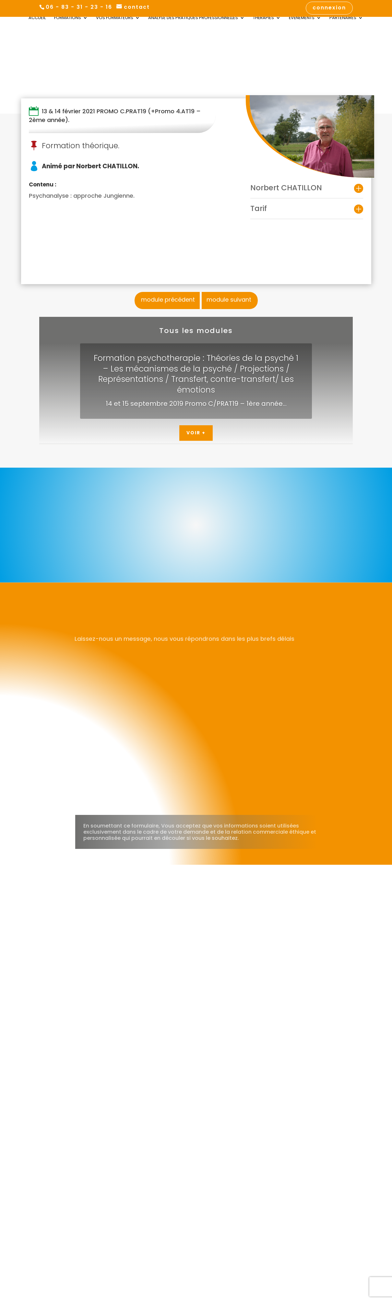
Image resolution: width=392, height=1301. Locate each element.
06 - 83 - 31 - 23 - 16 (79, 7)
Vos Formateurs (114, 18)
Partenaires (342, 18)
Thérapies (263, 18)
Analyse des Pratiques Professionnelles (193, 18)
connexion (329, 8)
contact (137, 7)
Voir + (196, 432)
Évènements (302, 18)
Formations (67, 18)
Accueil (37, 18)
